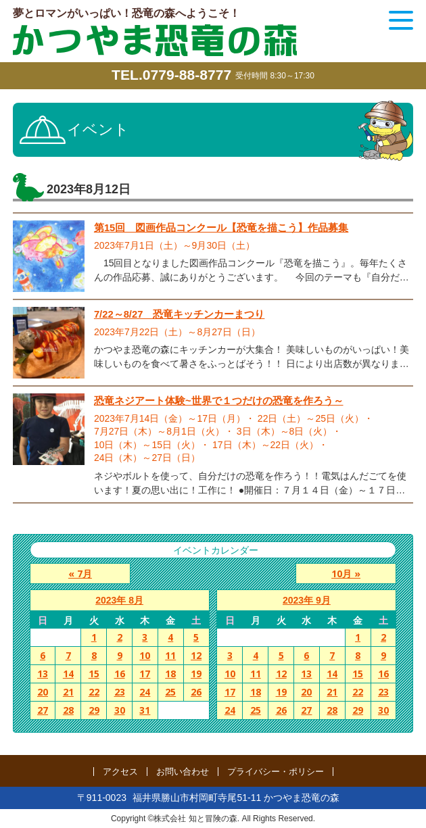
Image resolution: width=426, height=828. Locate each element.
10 (144, 656)
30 (119, 710)
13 (42, 674)
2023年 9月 (307, 600)
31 (144, 710)
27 (42, 710)
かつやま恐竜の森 (155, 40)
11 (170, 656)
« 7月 (76, 573)
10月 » (349, 573)
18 (170, 674)
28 (68, 710)
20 (42, 692)
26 (196, 692)
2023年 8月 (119, 600)
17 (144, 674)
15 (94, 674)
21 (68, 692)
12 (196, 656)
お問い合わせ (182, 771)
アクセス (120, 771)
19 (196, 674)
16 (119, 674)
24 (144, 692)
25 (170, 692)
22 (94, 692)
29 (94, 710)
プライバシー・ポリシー (275, 771)
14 (68, 674)
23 (119, 692)
